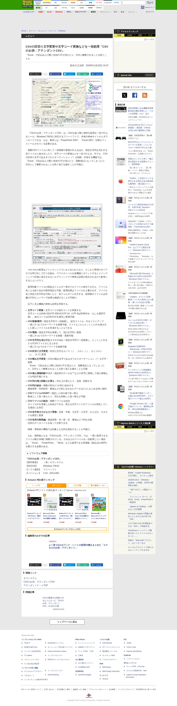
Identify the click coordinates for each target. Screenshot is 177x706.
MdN (101, 664)
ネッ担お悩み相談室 (31, 664)
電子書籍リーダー (98, 485)
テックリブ (104, 675)
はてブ (71, 74)
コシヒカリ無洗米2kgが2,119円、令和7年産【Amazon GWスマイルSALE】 (140, 207)
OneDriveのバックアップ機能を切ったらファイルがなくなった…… (140, 533)
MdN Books (106, 667)
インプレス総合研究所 (32, 651)
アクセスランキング (129, 31)
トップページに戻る (67, 622)
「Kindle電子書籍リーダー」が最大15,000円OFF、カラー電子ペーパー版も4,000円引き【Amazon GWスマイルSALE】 (140, 398)
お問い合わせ (49, 689)
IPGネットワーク (130, 663)
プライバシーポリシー (97, 689)
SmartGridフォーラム (56, 643)
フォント (131, 12)
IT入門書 (77, 485)
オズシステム (30, 578)
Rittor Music (80, 639)
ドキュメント (105, 12)
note (84, 74)
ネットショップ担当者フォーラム (60, 647)
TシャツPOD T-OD (85, 651)
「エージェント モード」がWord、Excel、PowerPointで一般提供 (140, 499)
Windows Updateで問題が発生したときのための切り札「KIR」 (140, 516)
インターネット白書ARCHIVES (36, 680)
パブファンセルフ (133, 659)
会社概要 (112, 689)
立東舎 (80, 655)
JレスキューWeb (108, 655)
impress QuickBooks (134, 651)
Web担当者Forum (30, 647)
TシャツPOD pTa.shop (136, 666)
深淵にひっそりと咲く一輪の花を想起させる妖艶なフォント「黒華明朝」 (140, 161)
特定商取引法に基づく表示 (146, 689)
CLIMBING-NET (84, 667)
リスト (45, 74)
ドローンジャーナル (31, 660)
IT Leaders (28, 655)
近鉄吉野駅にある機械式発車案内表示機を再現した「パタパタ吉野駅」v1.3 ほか (140, 111)
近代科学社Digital (84, 675)
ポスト (37, 74)
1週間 (140, 35)
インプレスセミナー (55, 655)
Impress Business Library (57, 651)
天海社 (129, 643)
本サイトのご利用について (31, 689)
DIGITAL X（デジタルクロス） (59, 660)
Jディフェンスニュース (111, 647)
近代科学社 (79, 671)
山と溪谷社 (79, 660)
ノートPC (36, 485)
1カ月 (150, 35)
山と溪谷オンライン (85, 663)
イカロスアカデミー (109, 660)
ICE (125, 639)
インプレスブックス (55, 671)
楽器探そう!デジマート (86, 647)
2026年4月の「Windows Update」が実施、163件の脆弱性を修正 (140, 482)
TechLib (105, 679)
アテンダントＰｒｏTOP (36, 585)
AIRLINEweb (107, 643)
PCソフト (56, 485)
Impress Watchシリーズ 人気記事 (135, 423)
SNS (115, 12)
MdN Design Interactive (111, 671)
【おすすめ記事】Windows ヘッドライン (137, 467)
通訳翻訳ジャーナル (109, 651)
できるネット (29, 675)
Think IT (27, 643)
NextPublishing (53, 675)
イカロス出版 (105, 639)
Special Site (126, 75)
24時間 (129, 35)
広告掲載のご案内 (63, 689)
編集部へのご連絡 (79, 689)
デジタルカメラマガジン (33, 671)
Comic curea (131, 647)
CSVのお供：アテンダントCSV (39, 582)
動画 (122, 12)
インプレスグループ (125, 689)
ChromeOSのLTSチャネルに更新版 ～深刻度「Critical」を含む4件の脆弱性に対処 (140, 127)
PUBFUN (127, 655)
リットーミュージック (86, 643)
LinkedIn (99, 74)
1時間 (119, 35)
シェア (57, 74)
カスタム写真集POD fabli (136, 671)
